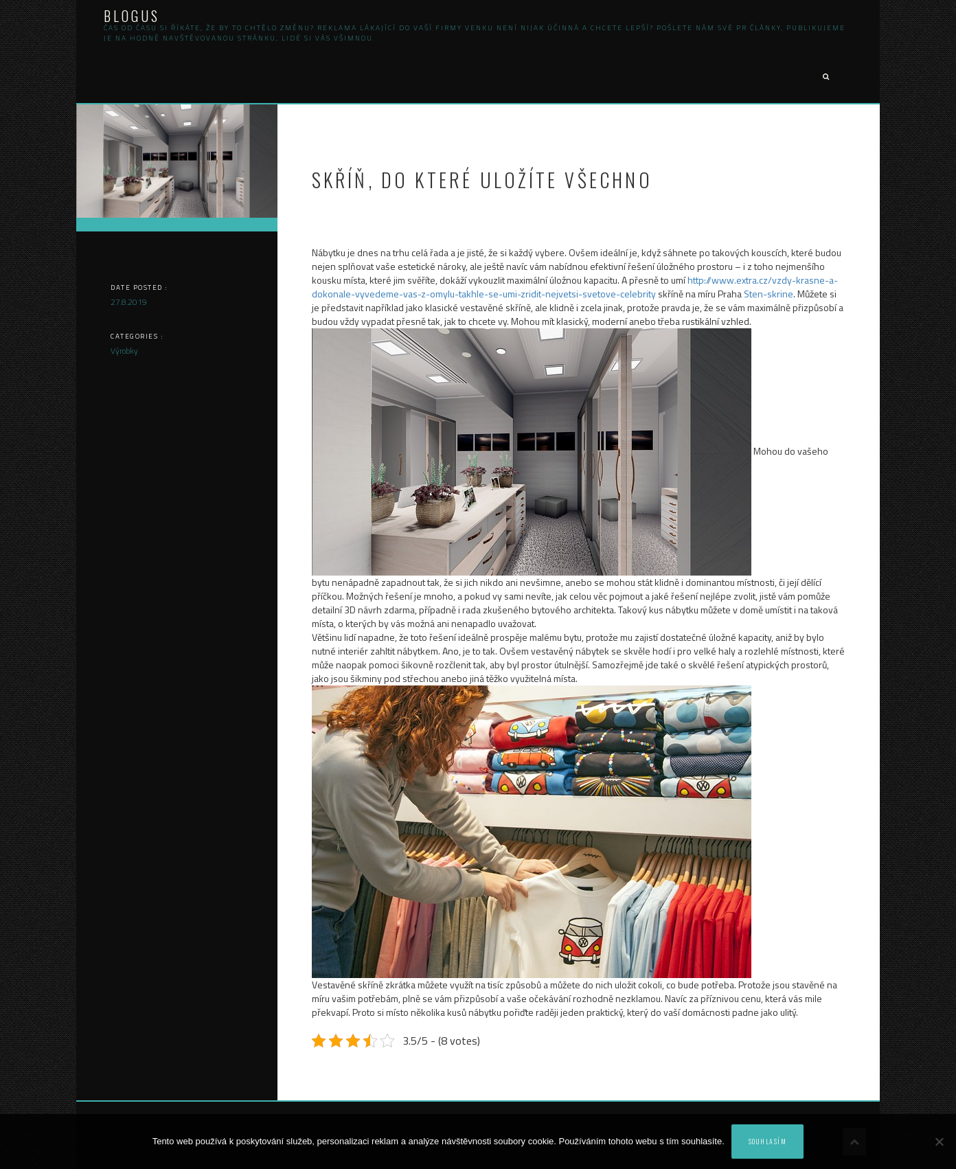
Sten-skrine (768, 293)
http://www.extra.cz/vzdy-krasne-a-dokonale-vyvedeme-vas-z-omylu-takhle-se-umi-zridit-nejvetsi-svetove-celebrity (575, 287)
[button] (825, 77)
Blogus (132, 15)
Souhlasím (768, 1141)
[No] (939, 1141)
